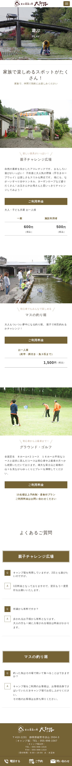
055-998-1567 (48, 741)
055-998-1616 (39, 747)
